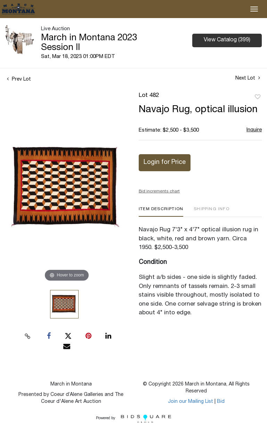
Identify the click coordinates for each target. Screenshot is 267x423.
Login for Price (165, 162)
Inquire (254, 130)
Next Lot (247, 78)
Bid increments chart (159, 191)
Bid (221, 401)
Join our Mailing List (190, 401)
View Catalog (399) (227, 40)
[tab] (161, 212)
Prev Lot (19, 79)
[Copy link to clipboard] (28, 336)
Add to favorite (257, 97)
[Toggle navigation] (254, 9)
